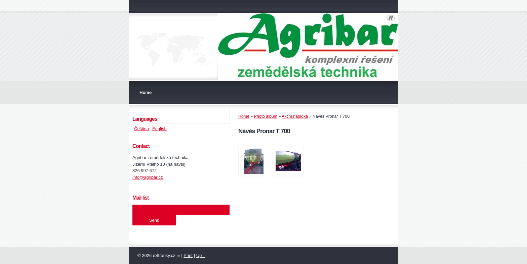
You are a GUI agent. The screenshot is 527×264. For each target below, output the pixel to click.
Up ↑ (200, 255)
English (159, 128)
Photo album (265, 116)
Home (145, 92)
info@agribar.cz (147, 177)
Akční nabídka (295, 116)
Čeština (141, 128)
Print (188, 255)
